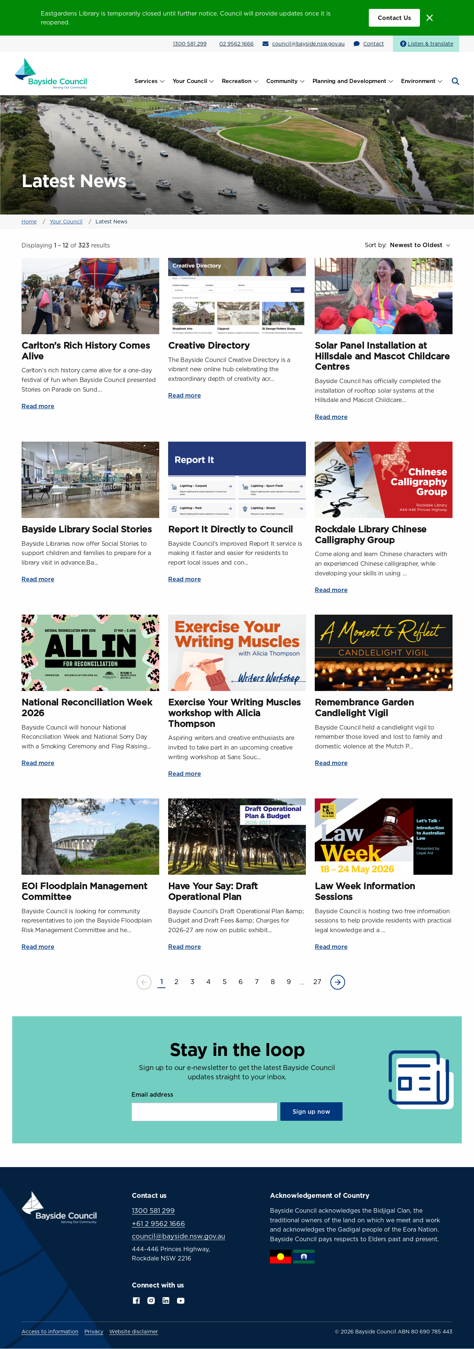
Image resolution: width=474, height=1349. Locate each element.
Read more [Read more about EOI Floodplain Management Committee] (37, 946)
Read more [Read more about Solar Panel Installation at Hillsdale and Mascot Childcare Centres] (331, 416)
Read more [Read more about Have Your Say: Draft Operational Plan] (184, 946)
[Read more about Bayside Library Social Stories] (90, 480)
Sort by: (376, 245)
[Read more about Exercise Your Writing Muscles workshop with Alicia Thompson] (237, 653)
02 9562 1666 (236, 43)
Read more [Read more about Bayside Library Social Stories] (37, 579)
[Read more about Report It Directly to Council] (237, 480)
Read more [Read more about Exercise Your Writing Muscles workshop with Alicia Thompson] (184, 773)
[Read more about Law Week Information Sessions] (384, 836)
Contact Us (394, 17)
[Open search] (454, 81)
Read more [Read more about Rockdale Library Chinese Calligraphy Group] (331, 590)
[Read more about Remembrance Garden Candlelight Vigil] (384, 653)
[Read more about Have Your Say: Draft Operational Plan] (237, 836)
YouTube (181, 1299)
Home (29, 221)
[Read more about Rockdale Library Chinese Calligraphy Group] (384, 480)
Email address (152, 1094)
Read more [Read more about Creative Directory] (184, 395)
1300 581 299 (190, 43)
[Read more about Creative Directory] (237, 296)
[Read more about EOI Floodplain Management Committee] (90, 836)
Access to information (50, 1331)
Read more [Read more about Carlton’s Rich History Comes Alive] (37, 406)
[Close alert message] (429, 17)
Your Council (66, 221)
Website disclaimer (133, 1331)
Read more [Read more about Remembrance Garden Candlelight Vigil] (331, 763)
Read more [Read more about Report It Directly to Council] (184, 579)
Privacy (93, 1331)
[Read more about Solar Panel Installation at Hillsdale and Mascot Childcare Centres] (384, 296)
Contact (373, 43)
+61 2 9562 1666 (158, 1223)
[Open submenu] (162, 81)
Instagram (151, 1299)
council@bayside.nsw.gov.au (308, 43)
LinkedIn (165, 1299)
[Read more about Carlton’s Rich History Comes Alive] (90, 296)
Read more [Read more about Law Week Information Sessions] (331, 946)
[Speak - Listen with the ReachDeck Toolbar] (426, 43)
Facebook (136, 1299)
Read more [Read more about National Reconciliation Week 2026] (37, 763)
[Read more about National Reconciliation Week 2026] (90, 653)
